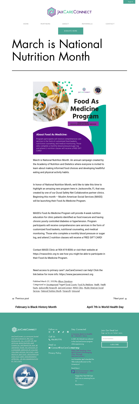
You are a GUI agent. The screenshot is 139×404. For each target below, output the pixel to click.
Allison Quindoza (65, 281)
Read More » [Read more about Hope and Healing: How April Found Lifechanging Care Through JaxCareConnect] (75, 368)
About (66, 24)
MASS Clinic (78, 288)
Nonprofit (67, 291)
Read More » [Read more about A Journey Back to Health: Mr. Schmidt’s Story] (75, 348)
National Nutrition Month (51, 291)
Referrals (88, 24)
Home (26, 24)
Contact (111, 24)
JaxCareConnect (65, 288)
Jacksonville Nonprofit (48, 288)
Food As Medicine (85, 285)
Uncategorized (52, 285)
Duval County (71, 285)
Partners (45, 24)
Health (96, 285)
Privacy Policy (55, 353)
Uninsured (76, 291)
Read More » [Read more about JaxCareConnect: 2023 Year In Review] (79, 384)
